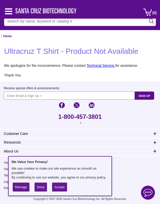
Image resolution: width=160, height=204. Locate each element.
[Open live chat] (148, 193)
